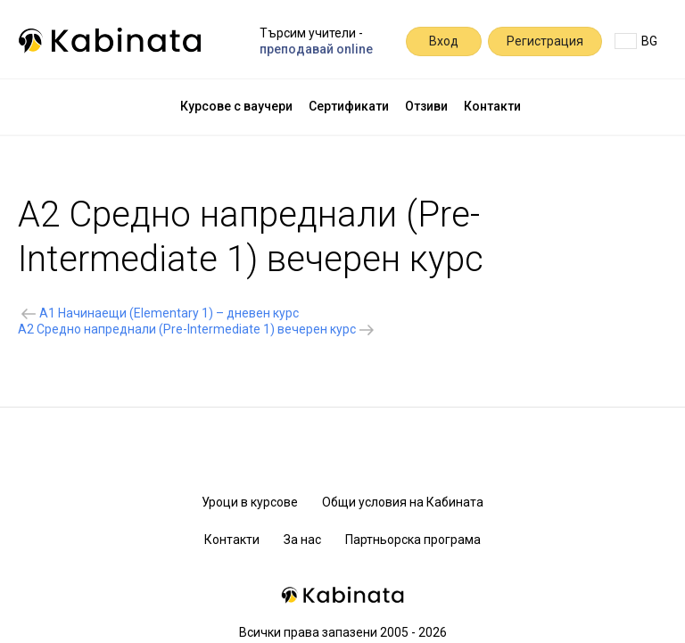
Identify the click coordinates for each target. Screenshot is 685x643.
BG (636, 41)
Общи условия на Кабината (402, 502)
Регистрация (545, 41)
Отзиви (426, 106)
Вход (443, 41)
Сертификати (349, 106)
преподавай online (316, 49)
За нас (302, 539)
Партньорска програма (413, 539)
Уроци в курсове (250, 502)
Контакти (492, 106)
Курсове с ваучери (236, 106)
